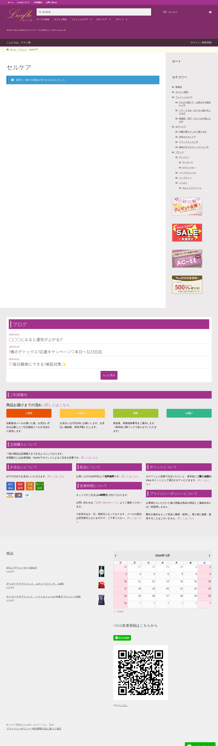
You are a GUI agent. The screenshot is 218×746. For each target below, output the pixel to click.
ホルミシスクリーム (191, 188)
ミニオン (183, 183)
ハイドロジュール (187, 172)
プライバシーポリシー (18, 728)
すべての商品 (43, 19)
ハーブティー (185, 178)
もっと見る (109, 375)
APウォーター (188, 167)
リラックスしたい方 (188, 142)
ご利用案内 (37, 2)
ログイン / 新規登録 (201, 42)
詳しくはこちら (57, 405)
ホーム (10, 2)
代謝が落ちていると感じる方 (192, 131)
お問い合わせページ (106, 502)
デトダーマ (187, 162)
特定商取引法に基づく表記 (46, 728)
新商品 (178, 87)
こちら (123, 705)
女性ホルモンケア (187, 137)
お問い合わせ (51, 2)
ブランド (119, 19)
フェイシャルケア (79, 19)
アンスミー (184, 157)
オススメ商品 (60, 19)
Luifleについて (23, 2)
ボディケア (102, 19)
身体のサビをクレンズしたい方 (194, 147)
